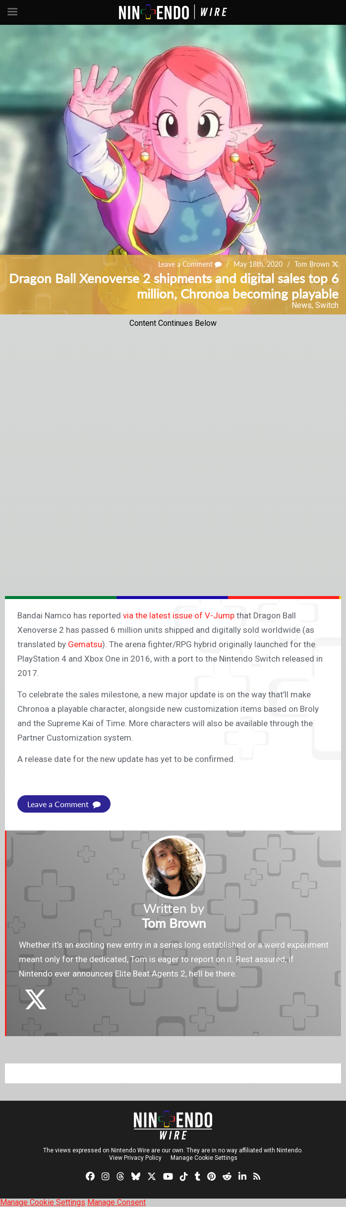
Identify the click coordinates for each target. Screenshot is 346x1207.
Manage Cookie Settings (204, 1157)
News (301, 305)
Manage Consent (116, 1202)
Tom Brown (312, 264)
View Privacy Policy (135, 1157)
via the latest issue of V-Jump (178, 615)
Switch (327, 305)
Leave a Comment (190, 264)
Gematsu (85, 644)
